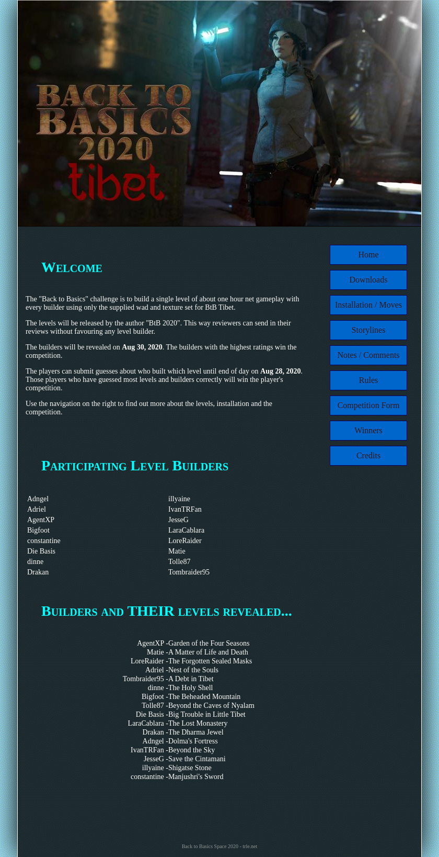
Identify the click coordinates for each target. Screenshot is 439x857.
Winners (368, 430)
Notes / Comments (368, 355)
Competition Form (369, 405)
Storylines (369, 329)
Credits (368, 455)
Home (368, 254)
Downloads (369, 279)
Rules (368, 380)
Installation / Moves (368, 304)
